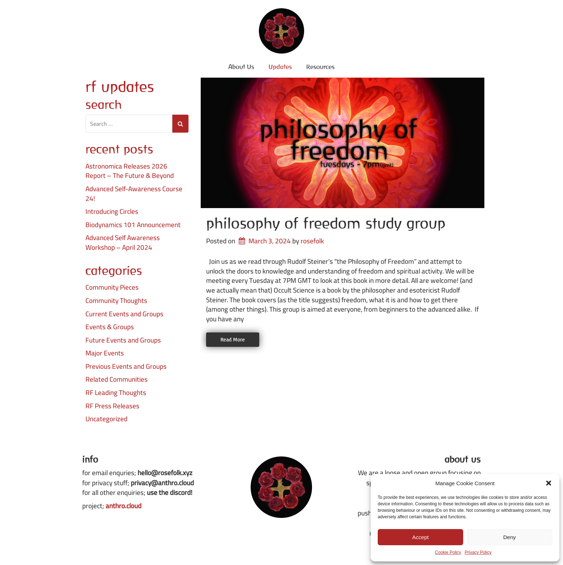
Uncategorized (106, 419)
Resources (320, 66)
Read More (232, 339)
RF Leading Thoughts (115, 393)
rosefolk (312, 240)
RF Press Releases (112, 406)
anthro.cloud (123, 505)
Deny (509, 537)
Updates (280, 66)
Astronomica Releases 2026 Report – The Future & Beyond (129, 170)
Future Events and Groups (123, 340)
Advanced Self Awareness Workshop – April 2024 (122, 242)
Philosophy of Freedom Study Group (326, 223)
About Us (241, 66)
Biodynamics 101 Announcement (133, 225)
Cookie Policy (448, 552)
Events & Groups (109, 327)
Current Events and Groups (124, 314)
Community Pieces (112, 287)
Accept (420, 537)
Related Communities (116, 379)
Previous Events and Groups (126, 366)
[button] (548, 483)
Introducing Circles (111, 211)
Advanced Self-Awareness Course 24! (133, 193)
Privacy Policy (478, 552)
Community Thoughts (116, 301)
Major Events (104, 353)
